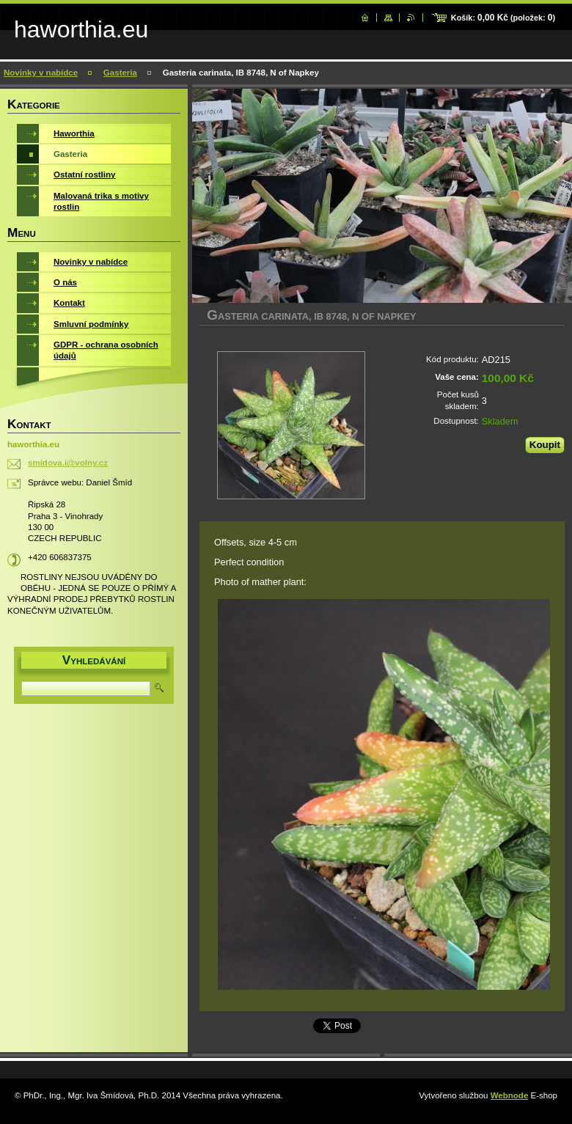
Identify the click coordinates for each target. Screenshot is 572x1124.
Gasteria (120, 72)
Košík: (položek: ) (503, 17)
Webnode (510, 1095)
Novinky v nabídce (41, 72)
